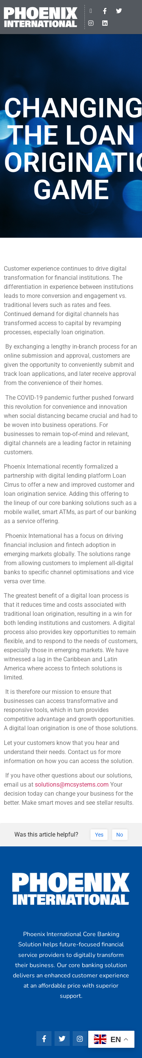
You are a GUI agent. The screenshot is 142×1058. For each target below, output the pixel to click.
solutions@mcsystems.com (72, 784)
